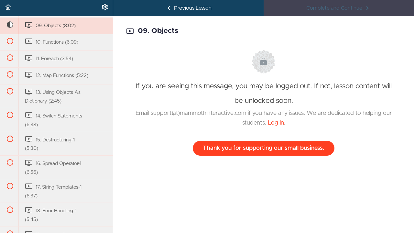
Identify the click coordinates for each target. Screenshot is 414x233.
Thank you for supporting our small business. (263, 148)
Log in (276, 123)
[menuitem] (105, 8)
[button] (8, 8)
